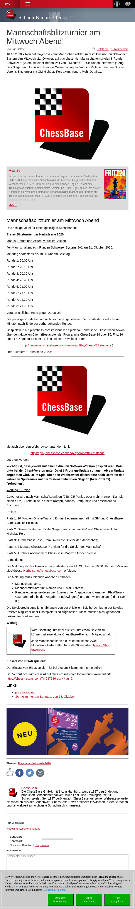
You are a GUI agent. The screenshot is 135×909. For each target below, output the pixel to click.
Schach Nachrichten (41, 17)
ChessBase (29, 788)
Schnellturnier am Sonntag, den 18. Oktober (45, 696)
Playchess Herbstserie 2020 (34, 763)
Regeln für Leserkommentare (23, 828)
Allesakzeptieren (117, 899)
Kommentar (14, 850)
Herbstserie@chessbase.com (43, 570)
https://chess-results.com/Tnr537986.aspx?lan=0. (40, 678)
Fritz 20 (14, 170)
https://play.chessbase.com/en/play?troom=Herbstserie (67, 453)
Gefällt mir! (102, 49)
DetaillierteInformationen (60, 899)
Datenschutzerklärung (53, 889)
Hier (16, 886)
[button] (27, 4)
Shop (8, 3)
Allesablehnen (89, 899)
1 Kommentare (119, 49)
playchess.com (25, 692)
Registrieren (42, 845)
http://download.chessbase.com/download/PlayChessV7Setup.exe (66, 345)
